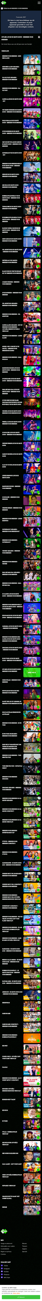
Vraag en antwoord (6, 1243)
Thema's (24, 1246)
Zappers (24, 1249)
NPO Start (5, 1277)
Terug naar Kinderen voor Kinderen (16, 8)
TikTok (4, 1265)
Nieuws (24, 1243)
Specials (24, 1251)
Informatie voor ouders (8, 1246)
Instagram (5, 1268)
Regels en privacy (6, 1251)
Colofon (3, 1254)
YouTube (5, 1271)
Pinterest (5, 1274)
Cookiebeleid (5, 1249)
